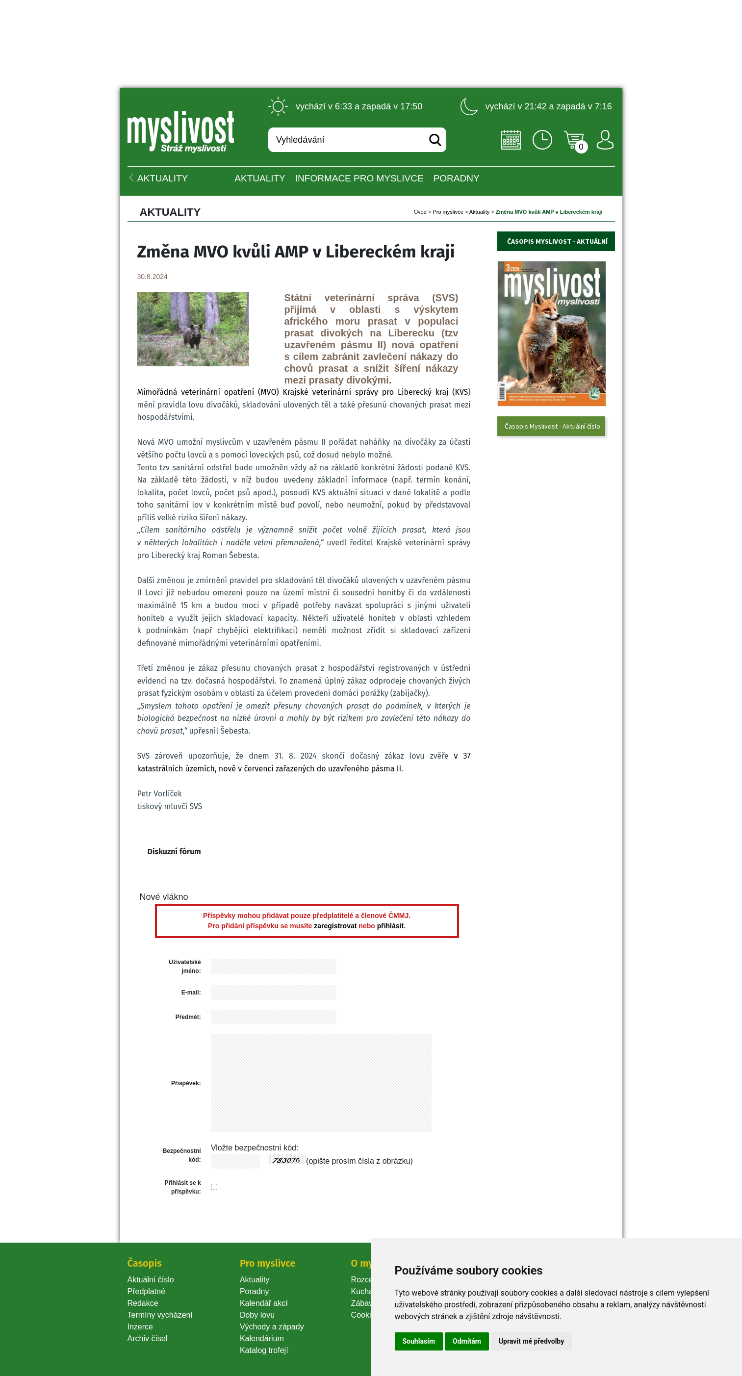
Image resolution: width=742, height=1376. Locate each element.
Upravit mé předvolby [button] (531, 1341)
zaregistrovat (335, 926)
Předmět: (188, 1017)
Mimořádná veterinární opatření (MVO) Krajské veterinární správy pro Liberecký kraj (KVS (302, 392)
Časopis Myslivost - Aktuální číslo (552, 426)
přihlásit (390, 926)
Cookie (365, 1315)
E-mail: (191, 992)
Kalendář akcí (264, 1303)
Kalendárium (262, 1338)
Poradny (254, 1291)
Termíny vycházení (160, 1315)
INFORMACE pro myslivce (359, 178)
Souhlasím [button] (419, 1341)
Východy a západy (272, 1327)
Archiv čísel (148, 1338)
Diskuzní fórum (174, 851)
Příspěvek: (186, 1083)
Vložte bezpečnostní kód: (255, 1148)
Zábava (364, 1303)
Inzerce (140, 1327)
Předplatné (146, 1291)
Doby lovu (257, 1315)
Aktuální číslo (151, 1279)
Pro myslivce (448, 212)
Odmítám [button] (467, 1341)
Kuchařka (367, 1291)
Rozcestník (370, 1279)
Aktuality (259, 178)
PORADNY (457, 178)
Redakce (143, 1303)
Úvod (420, 212)
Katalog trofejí (264, 1350)
